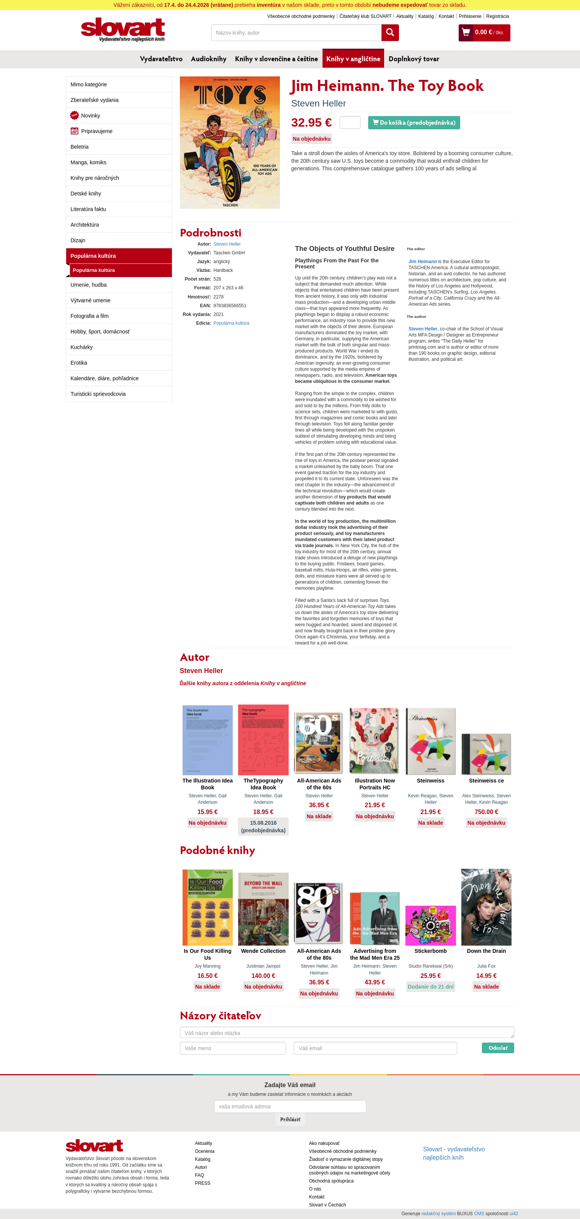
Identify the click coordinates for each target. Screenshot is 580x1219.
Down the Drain (486, 951)
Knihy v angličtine (353, 58)
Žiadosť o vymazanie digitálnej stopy (346, 1159)
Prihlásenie (470, 16)
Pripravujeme (97, 131)
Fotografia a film (90, 316)
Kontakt (446, 16)
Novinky (90, 116)
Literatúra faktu (88, 209)
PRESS (203, 1183)
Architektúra (85, 225)
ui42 (514, 1213)
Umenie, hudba (89, 285)
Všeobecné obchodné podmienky (301, 16)
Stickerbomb (431, 951)
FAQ (199, 1175)
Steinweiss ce (486, 781)
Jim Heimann (422, 261)
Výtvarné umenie (91, 300)
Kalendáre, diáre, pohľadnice (105, 378)
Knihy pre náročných (95, 178)
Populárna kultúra (93, 256)
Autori (201, 1167)
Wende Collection (263, 951)
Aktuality (404, 16)
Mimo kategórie (89, 84)
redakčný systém (438, 1213)
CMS (479, 1213)
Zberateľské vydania (95, 100)
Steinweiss (430, 781)
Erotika (79, 363)
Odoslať (498, 1047)
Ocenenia (205, 1151)
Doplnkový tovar (414, 58)
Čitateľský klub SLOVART (365, 16)
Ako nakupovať (324, 1143)
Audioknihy (209, 58)
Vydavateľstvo (161, 58)
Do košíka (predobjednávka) (414, 122)
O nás (315, 1189)
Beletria (80, 147)
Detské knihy (86, 193)
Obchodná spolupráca (331, 1181)
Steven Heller (318, 103)
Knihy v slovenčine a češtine (276, 58)
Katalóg (426, 16)
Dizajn (78, 240)
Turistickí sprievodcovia (98, 394)
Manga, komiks (88, 162)
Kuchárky (82, 347)
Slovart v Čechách (327, 1205)
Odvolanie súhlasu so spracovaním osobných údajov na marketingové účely (349, 1170)
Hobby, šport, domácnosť (100, 332)
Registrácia (497, 16)
